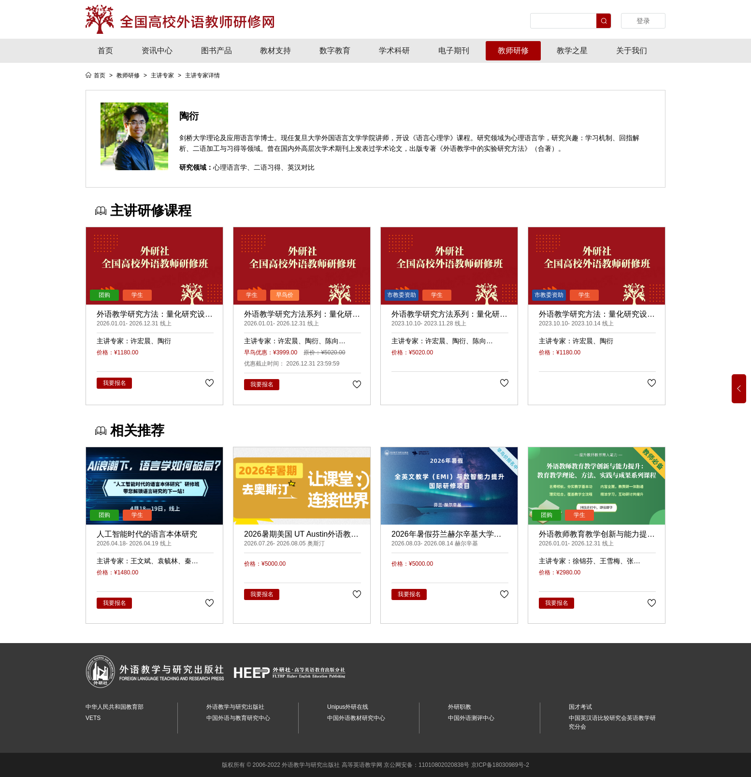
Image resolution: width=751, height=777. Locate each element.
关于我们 (631, 50)
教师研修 (513, 50)
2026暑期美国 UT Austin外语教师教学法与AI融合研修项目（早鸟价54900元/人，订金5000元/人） (302, 535)
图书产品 (216, 50)
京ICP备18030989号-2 (500, 765)
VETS (93, 718)
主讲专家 (162, 75)
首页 (105, 50)
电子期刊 (453, 50)
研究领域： (196, 167)
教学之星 (572, 50)
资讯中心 (157, 50)
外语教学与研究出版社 (235, 707)
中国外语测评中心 (471, 718)
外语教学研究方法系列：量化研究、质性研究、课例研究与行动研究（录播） (302, 315)
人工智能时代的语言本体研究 (147, 534)
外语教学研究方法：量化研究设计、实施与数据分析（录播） (151, 315)
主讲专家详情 (202, 75)
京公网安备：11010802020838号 (426, 765)
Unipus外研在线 (347, 707)
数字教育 (334, 50)
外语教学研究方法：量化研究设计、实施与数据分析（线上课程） (597, 315)
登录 (643, 21)
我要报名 (114, 383)
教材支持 (275, 50)
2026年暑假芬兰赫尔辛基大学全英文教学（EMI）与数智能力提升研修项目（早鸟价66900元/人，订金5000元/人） (449, 535)
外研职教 (459, 707)
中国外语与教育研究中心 (238, 718)
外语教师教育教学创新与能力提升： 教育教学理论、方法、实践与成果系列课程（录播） (594, 535)
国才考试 (580, 707)
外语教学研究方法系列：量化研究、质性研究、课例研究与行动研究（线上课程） (449, 315)
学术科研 (394, 50)
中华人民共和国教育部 (115, 707)
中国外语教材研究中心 (356, 718)
